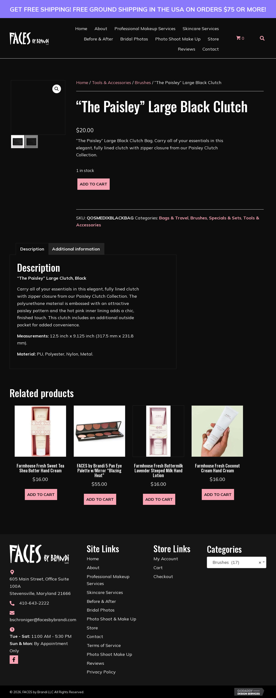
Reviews (95, 663)
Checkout (163, 576)
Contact (95, 636)
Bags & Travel (173, 218)
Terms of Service (104, 645)
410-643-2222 (34, 603)
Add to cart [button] (41, 494)
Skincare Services (105, 592)
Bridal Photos (100, 610)
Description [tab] (32, 249)
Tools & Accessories (111, 82)
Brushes (143, 82)
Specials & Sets (225, 218)
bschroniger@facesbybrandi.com (43, 619)
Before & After (101, 601)
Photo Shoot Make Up (109, 654)
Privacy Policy (101, 672)
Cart (158, 567)
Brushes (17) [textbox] (235, 562)
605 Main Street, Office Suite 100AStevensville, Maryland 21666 (40, 586)
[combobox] (236, 562)
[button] (56, 89)
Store (92, 628)
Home (82, 82)
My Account (166, 558)
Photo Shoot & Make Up (111, 619)
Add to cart (93, 184)
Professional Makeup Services (108, 580)
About (93, 567)
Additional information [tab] (76, 249)
